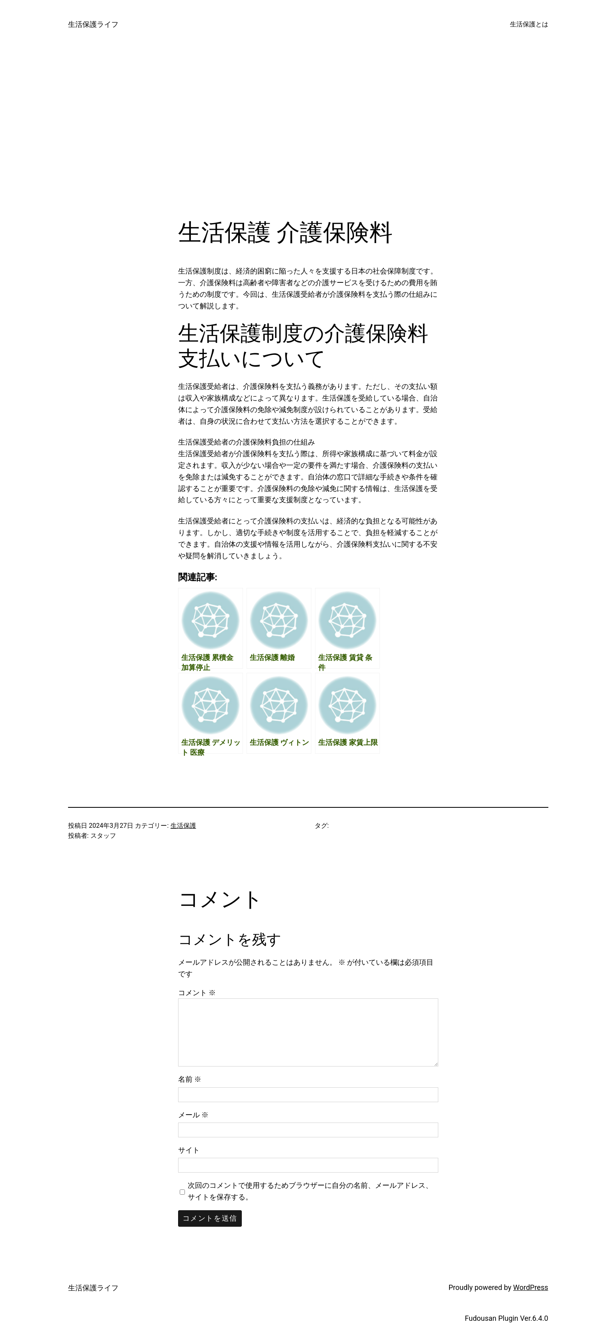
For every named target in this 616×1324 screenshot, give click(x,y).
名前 (189, 1079)
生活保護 (183, 825)
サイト (189, 1150)
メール (193, 1115)
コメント (197, 992)
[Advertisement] (308, 134)
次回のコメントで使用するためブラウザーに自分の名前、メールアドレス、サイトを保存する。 (310, 1191)
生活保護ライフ (93, 24)
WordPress (530, 1287)
